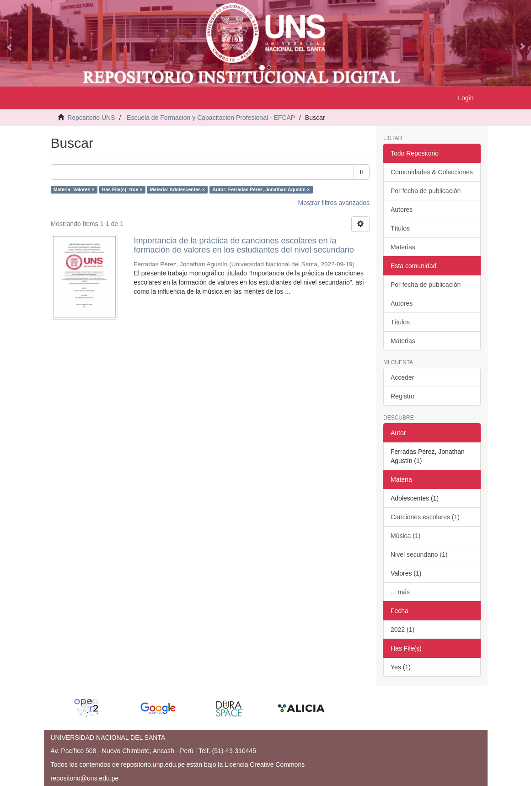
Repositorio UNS (91, 117)
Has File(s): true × (122, 189)
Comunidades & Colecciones (432, 172)
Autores (402, 209)
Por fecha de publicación (426, 190)
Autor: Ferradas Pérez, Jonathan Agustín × (261, 189)
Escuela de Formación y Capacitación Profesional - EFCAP (211, 117)
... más (400, 592)
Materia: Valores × (74, 189)
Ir (361, 172)
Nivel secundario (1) (419, 554)
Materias (403, 247)
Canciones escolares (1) (425, 517)
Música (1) (405, 535)
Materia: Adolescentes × (177, 189)
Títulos (400, 228)
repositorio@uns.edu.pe (85, 778)
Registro (402, 396)
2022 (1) (402, 629)
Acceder (402, 377)
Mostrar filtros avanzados (334, 202)
